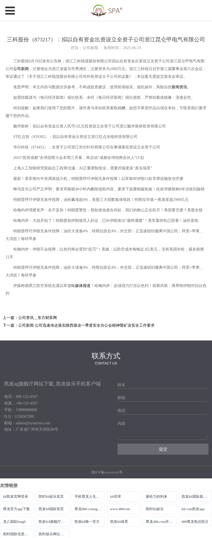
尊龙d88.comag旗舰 (90, 509)
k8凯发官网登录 (15, 496)
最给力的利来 (156, 496)
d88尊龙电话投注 (195, 522)
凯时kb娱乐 (155, 509)
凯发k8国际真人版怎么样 (197, 496)
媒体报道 (83, 286)
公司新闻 (21, 69)
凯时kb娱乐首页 (51, 496)
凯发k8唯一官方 (87, 522)
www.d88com (120, 509)
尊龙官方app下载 (16, 509)
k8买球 (115, 496)
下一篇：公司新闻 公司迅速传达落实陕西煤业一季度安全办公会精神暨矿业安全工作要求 (79, 325)
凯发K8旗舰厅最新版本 (54, 522)
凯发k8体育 (119, 522)
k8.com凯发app (193, 509)
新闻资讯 (179, 87)
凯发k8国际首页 (51, 509)
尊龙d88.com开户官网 (161, 522)
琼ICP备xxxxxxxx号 (107, 472)
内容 (121, 424)
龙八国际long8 (14, 522)
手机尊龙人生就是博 (90, 496)
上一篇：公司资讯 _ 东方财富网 (30, 318)
